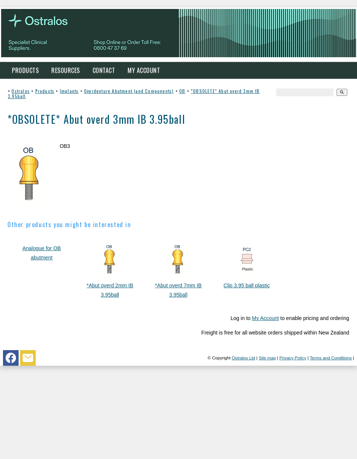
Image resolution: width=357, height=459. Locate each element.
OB (182, 91)
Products (25, 70)
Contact (104, 70)
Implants (69, 91)
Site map (267, 357)
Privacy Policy (292, 357)
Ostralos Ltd (243, 357)
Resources (65, 70)
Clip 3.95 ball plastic (246, 285)
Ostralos (21, 91)
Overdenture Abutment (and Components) (129, 91)
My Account (144, 70)
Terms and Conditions (331, 357)
